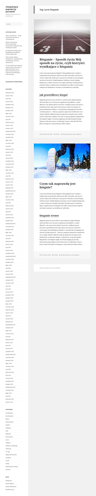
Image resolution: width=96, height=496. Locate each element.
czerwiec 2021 (10, 235)
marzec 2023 (9, 182)
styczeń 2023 (9, 185)
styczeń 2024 (9, 158)
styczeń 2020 (9, 274)
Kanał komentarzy (11, 486)
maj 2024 (8, 146)
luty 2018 (8, 316)
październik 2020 (11, 256)
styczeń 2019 (9, 292)
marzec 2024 (9, 152)
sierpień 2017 (9, 327)
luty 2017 (8, 345)
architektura (9, 413)
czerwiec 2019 (10, 283)
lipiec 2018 (9, 304)
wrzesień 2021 (10, 226)
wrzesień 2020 (10, 259)
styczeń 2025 (9, 128)
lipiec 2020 (9, 265)
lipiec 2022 (9, 197)
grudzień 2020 (10, 253)
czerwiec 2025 (10, 116)
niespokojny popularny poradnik (12, 9)
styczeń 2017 (9, 348)
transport (8, 457)
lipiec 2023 (9, 170)
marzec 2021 (9, 244)
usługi (7, 463)
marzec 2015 (9, 402)
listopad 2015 (9, 384)
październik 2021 (11, 223)
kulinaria (8, 434)
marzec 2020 (9, 271)
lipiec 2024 (9, 140)
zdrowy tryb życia (67, 134)
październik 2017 (11, 325)
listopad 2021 (9, 220)
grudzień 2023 (10, 161)
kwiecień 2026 (10, 92)
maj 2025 (8, 119)
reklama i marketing (11, 446)
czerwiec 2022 (10, 200)
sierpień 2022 (9, 194)
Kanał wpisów (10, 483)
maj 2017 (8, 336)
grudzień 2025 (10, 104)
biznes (7, 419)
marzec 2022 (9, 208)
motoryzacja (9, 437)
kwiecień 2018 (10, 310)
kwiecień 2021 (10, 241)
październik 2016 (11, 354)
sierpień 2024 (9, 137)
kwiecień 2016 (10, 372)
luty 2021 (8, 247)
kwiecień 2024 (10, 149)
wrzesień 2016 (10, 357)
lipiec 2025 (9, 113)
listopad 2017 (9, 322)
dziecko (8, 425)
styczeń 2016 (9, 378)
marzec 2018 (9, 313)
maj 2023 (8, 176)
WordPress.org (10, 489)
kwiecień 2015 (10, 399)
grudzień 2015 (10, 381)
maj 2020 (8, 268)
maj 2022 (8, 203)
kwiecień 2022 (10, 206)
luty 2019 (8, 289)
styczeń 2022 (9, 214)
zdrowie (8, 469)
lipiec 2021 (9, 232)
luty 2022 (8, 211)
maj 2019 (8, 286)
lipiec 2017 (9, 330)
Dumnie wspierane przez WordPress (50, 268)
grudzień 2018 (10, 295)
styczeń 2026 (9, 101)
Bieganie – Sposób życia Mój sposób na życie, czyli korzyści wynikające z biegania (62, 63)
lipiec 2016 (9, 363)
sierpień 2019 (9, 280)
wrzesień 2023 (10, 164)
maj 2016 (8, 369)
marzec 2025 (9, 125)
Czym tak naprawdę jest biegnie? (58, 185)
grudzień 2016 (10, 351)
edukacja (8, 428)
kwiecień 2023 (10, 179)
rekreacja (8, 449)
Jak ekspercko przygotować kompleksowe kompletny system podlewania (13, 52)
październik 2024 (11, 131)
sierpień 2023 (9, 167)
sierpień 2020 (9, 262)
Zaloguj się (9, 480)
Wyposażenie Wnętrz (12, 466)
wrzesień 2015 (10, 390)
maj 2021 (8, 238)
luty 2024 (8, 155)
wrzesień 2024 (10, 134)
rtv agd (8, 451)
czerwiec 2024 (10, 143)
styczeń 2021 (9, 250)
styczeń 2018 (9, 319)
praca (7, 440)
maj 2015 (8, 396)
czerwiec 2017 (10, 333)
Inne (7, 431)
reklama (8, 443)
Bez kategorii (9, 416)
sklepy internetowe (11, 454)
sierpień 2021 (9, 229)
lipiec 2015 (9, 393)
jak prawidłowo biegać (54, 94)
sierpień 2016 (9, 360)
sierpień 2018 (9, 301)
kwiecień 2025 (10, 122)
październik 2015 (11, 387)
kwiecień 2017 (10, 339)
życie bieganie (77, 134)
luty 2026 (8, 98)
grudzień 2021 (10, 217)
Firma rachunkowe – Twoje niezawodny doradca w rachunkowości (13, 37)
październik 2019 (11, 277)
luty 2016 (8, 375)
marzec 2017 (9, 342)
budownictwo (9, 422)
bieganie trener (49, 215)
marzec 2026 (9, 95)
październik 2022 (11, 191)
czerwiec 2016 (10, 366)
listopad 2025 (9, 107)
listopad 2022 (9, 188)
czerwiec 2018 (10, 307)
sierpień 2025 (9, 110)
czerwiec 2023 (10, 173)
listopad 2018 (9, 298)
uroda (7, 460)
